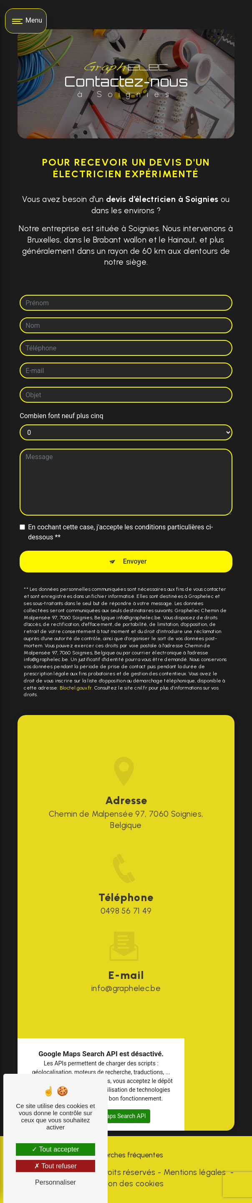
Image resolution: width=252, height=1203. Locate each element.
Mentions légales (195, 1172)
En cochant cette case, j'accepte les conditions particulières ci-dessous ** (120, 532)
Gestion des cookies (126, 1183)
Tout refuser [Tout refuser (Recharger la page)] (55, 1166)
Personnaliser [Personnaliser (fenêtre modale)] (55, 1182)
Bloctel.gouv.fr (76, 688)
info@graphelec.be (126, 976)
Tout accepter (55, 1149)
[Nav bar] (26, 20)
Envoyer (135, 561)
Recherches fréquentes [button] (126, 1154)
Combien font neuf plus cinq (61, 416)
